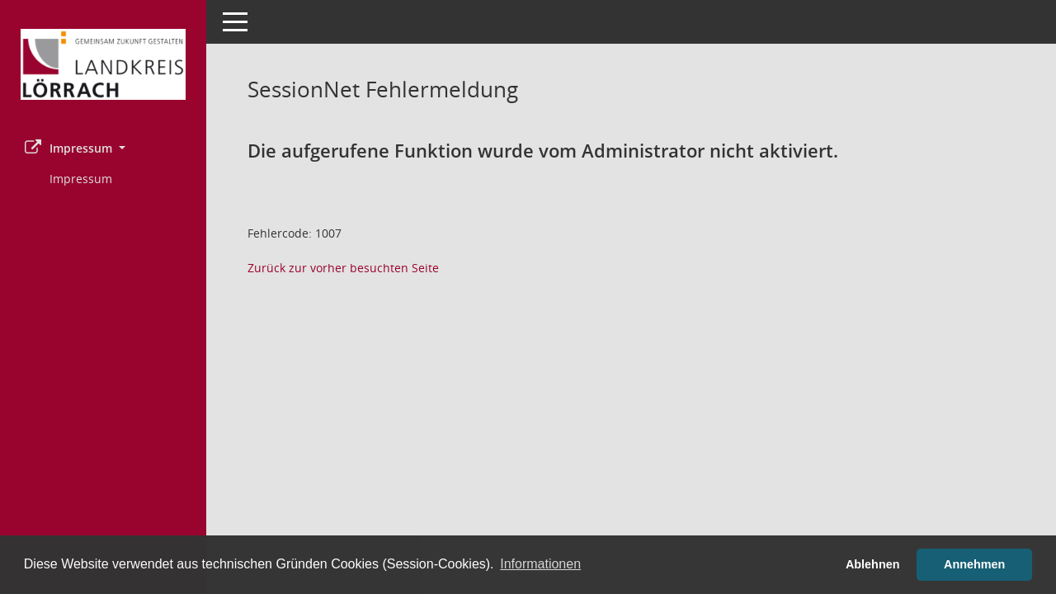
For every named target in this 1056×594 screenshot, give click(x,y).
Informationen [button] (540, 564)
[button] (103, 148)
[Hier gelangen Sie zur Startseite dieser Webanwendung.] (103, 64)
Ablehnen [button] (873, 564)
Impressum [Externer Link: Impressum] (81, 178)
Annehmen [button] (974, 564)
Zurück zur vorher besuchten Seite (343, 268)
